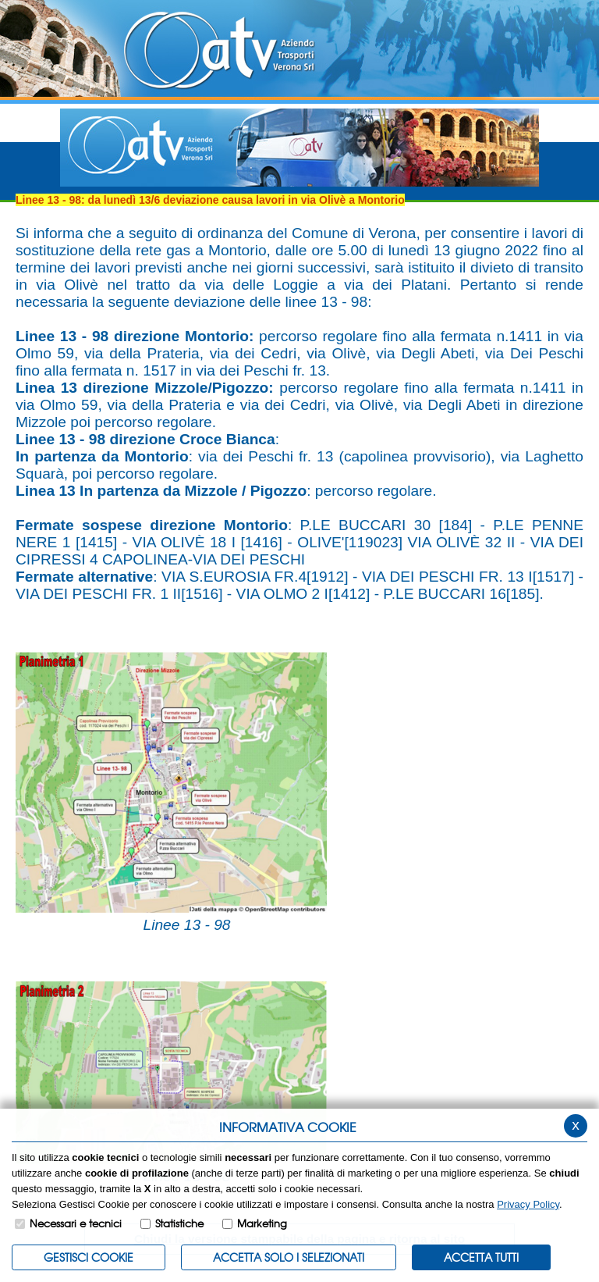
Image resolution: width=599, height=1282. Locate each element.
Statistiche (179, 1223)
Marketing (262, 1223)
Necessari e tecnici (76, 1223)
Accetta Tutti (481, 1257)
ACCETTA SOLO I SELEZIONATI (288, 1257)
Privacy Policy (528, 1204)
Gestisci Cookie (88, 1257)
